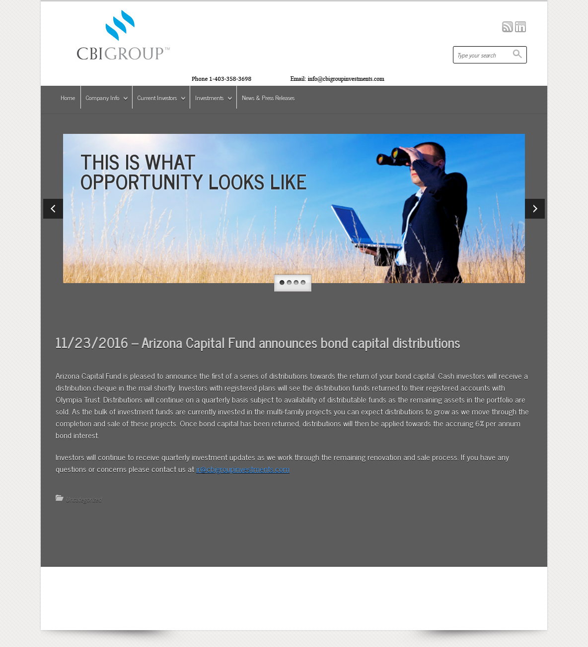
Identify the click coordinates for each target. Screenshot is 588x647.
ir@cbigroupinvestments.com (243, 468)
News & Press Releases (268, 98)
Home (68, 98)
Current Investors (159, 99)
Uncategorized (83, 499)
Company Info (105, 99)
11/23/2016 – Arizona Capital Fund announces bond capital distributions (258, 342)
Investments (211, 99)
